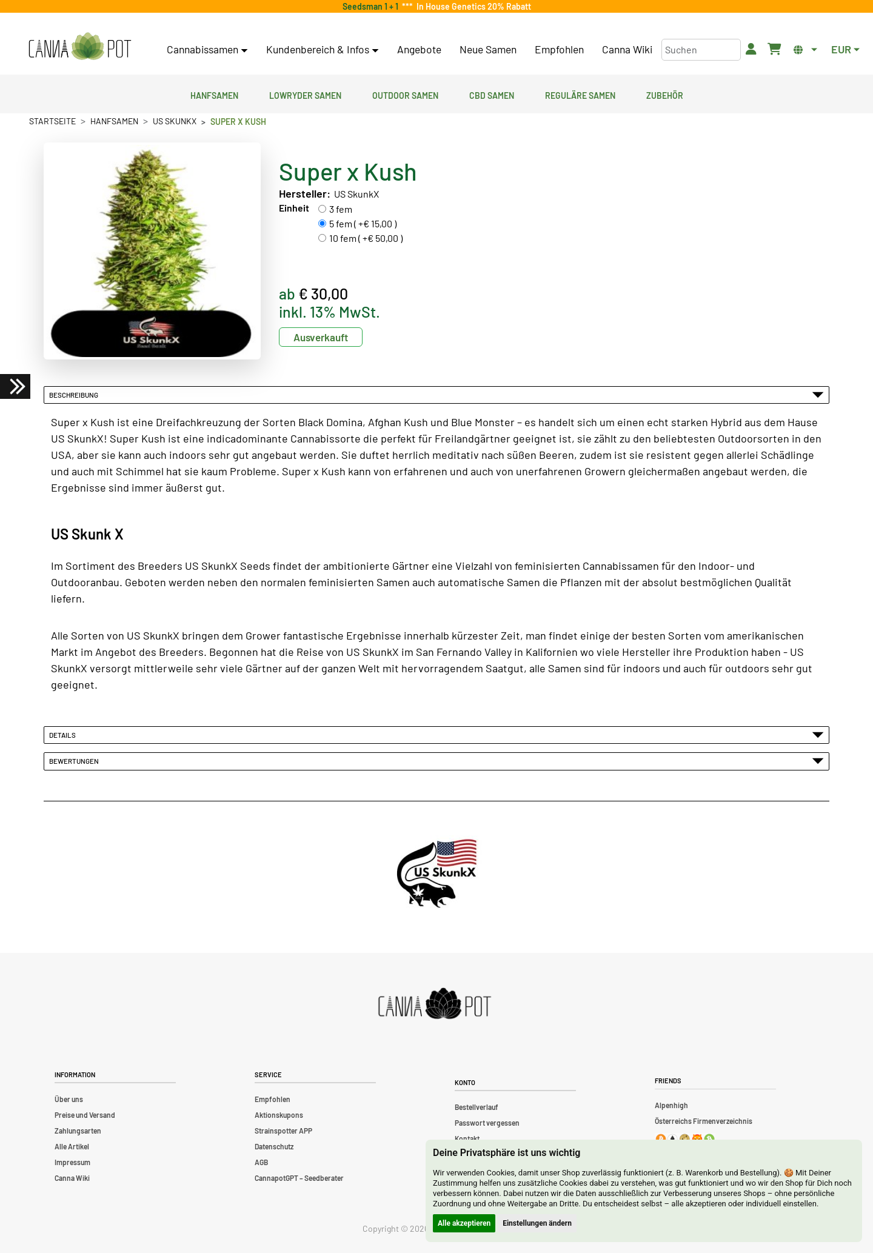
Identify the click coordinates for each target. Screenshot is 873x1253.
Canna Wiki (627, 49)
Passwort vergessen (487, 1122)
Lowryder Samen (305, 94)
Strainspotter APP (283, 1130)
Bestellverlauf (476, 1107)
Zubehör (664, 94)
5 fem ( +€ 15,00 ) (362, 223)
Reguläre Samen (580, 94)
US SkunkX (174, 121)
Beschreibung (436, 394)
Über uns (69, 1099)
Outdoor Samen (405, 94)
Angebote (419, 49)
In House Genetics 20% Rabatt (472, 6)
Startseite (52, 121)
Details (436, 734)
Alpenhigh (671, 1105)
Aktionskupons (279, 1114)
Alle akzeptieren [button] (464, 1223)
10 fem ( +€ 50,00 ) (366, 238)
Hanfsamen (214, 94)
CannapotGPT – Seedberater (299, 1177)
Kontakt (467, 1138)
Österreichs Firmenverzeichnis (703, 1120)
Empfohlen (559, 49)
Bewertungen (436, 761)
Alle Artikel (72, 1146)
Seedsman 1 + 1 (372, 6)
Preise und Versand (85, 1114)
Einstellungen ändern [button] (537, 1223)
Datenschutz (274, 1146)
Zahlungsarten (78, 1130)
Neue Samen (488, 49)
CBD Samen (491, 94)
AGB (261, 1162)
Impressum (72, 1162)
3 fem (340, 209)
